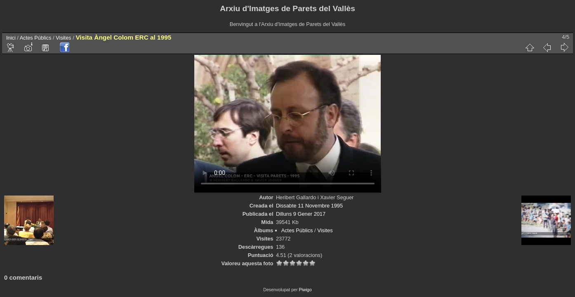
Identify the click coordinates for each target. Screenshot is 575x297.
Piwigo (305, 289)
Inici (11, 38)
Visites (63, 38)
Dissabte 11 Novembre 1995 (309, 206)
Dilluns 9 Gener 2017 (300, 214)
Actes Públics (36, 38)
